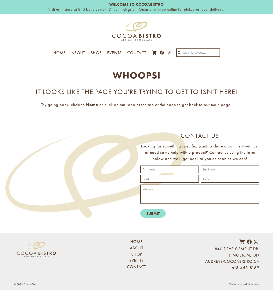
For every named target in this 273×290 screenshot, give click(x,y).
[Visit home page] (136, 32)
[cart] (154, 53)
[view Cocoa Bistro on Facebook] (162, 53)
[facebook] (249, 242)
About (78, 52)
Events (114, 52)
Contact (136, 52)
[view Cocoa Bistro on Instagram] (169, 53)
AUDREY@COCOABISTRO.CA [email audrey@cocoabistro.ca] (232, 261)
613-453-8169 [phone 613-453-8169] (245, 267)
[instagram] (256, 242)
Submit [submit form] (153, 213)
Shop (96, 52)
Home (59, 52)
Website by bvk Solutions (244, 284)
